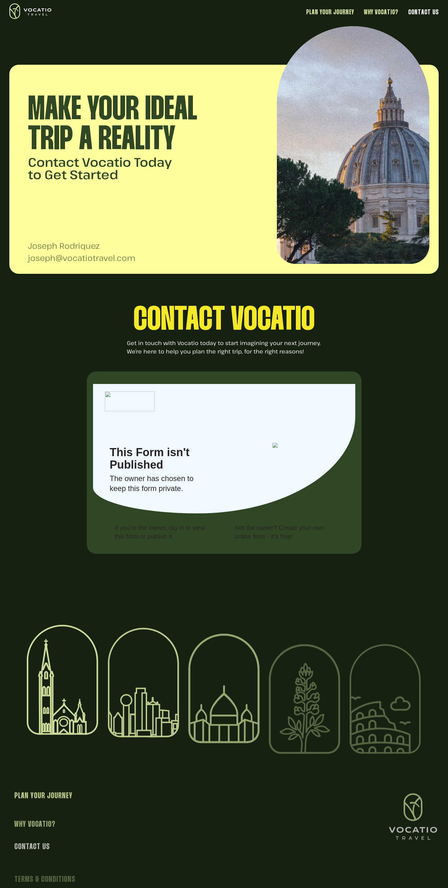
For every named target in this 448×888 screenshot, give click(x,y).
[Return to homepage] (39, 11)
